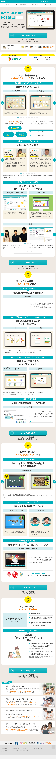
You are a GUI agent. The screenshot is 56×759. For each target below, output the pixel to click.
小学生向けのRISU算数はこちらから (45, 1)
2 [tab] (25, 176)
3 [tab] (27, 176)
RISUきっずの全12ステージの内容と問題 (41, 129)
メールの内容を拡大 (40, 425)
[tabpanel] (15, 103)
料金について (48, 5)
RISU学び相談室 (4, 754)
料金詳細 (24, 752)
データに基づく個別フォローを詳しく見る (28, 255)
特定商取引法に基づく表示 (16, 752)
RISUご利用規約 (4, 752)
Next (54, 103)
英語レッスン (35, 5)
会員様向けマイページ (38, 752)
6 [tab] (35, 176)
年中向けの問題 (40, 133)
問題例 (7, 5)
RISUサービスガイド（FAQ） (17, 754)
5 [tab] (33, 176)
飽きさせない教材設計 (21, 5)
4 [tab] (30, 176)
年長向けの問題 (40, 138)
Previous (1, 103)
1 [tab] (22, 176)
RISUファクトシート (26, 754)
